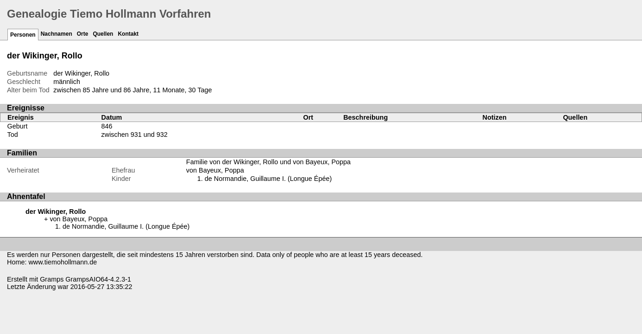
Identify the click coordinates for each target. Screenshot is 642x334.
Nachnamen (56, 34)
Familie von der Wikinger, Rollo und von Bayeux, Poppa (268, 162)
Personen (23, 35)
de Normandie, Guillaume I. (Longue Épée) (268, 178)
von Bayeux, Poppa (215, 170)
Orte (82, 34)
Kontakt (128, 34)
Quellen (103, 34)
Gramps (51, 279)
